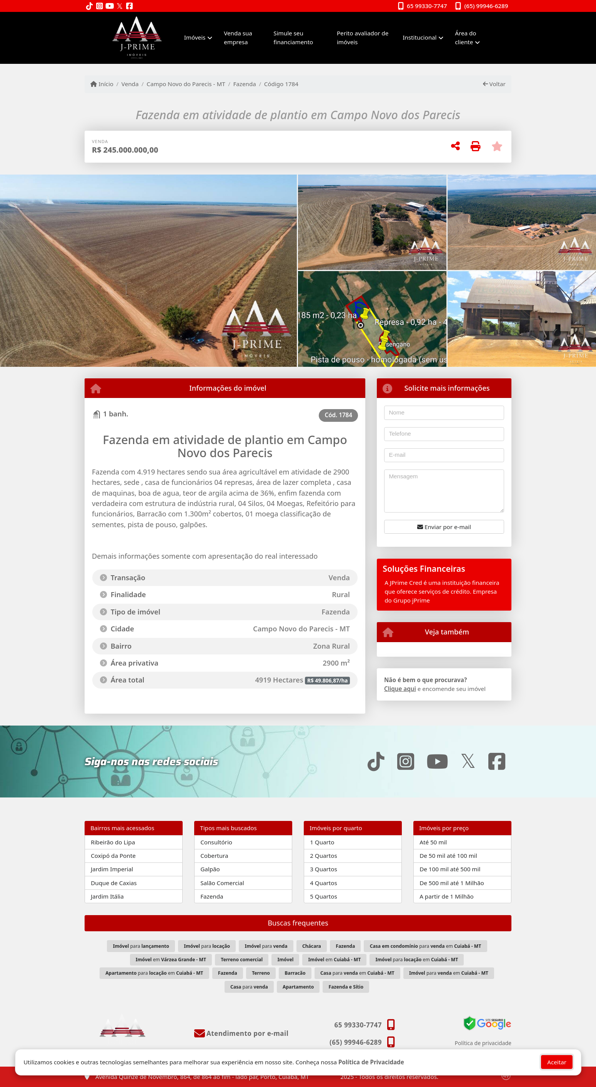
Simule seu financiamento (293, 37)
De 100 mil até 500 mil (450, 869)
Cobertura (214, 855)
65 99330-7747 (427, 6)
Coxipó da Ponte (113, 855)
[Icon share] (90, 6)
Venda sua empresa (238, 37)
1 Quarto (322, 842)
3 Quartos (323, 869)
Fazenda (244, 84)
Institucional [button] (419, 37)
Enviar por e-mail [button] (444, 527)
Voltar (494, 84)
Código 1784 (281, 84)
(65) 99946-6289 (486, 6)
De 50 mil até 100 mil (448, 855)
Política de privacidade (483, 1043)
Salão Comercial (222, 883)
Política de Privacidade (371, 1062)
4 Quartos (323, 883)
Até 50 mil (433, 842)
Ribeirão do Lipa (113, 842)
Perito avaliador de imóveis (362, 37)
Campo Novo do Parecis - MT (186, 84)
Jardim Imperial (112, 869)
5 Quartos (323, 896)
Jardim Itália (107, 896)
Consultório (216, 842)
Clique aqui (400, 688)
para (141, 946)
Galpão (210, 869)
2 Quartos (323, 855)
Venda (130, 84)
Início (101, 84)
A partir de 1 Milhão (447, 896)
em (171, 959)
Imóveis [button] (195, 37)
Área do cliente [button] (465, 37)
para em (425, 946)
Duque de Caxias (114, 883)
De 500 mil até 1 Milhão (452, 883)
